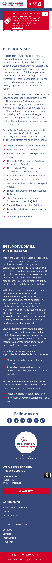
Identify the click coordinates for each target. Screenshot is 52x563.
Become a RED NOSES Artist (16, 508)
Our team (7, 530)
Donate (6, 512)
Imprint (28, 559)
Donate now (26, 491)
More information (21, 26)
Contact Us (39, 559)
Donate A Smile (37, 4)
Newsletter (8, 542)
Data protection (15, 559)
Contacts (7, 534)
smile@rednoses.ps (12, 483)
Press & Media (9, 538)
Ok (44, 14)
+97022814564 (9, 480)
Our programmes (11, 515)
